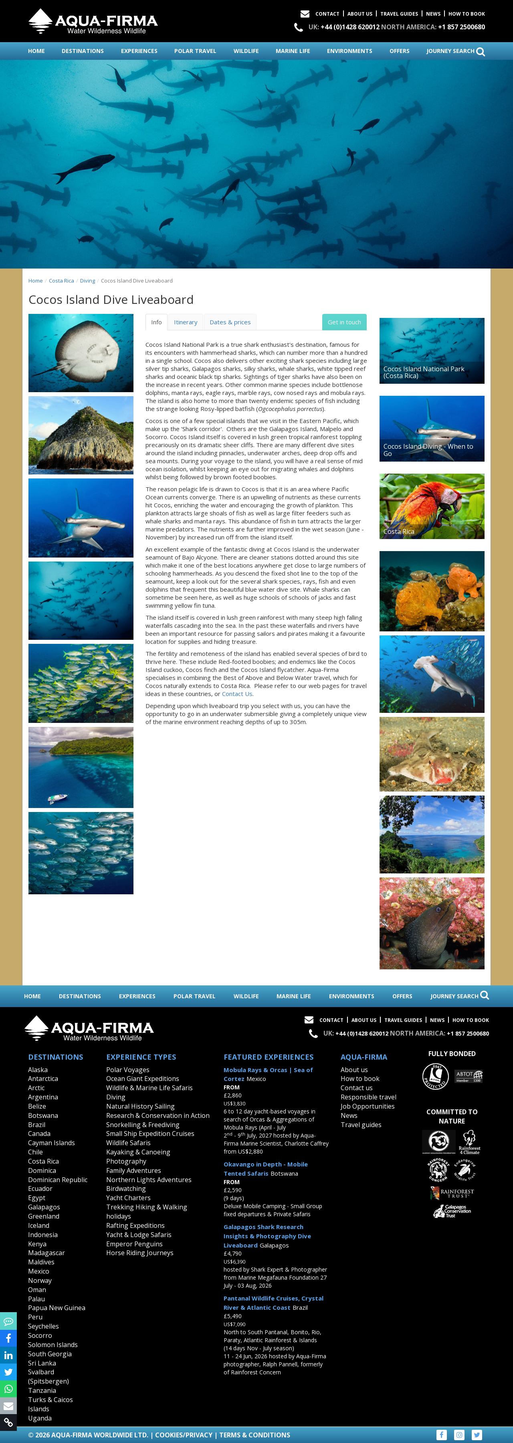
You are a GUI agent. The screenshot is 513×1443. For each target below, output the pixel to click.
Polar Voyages (127, 1069)
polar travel (195, 51)
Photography (126, 1161)
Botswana (43, 1115)
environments (349, 51)
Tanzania (42, 1390)
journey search (455, 51)
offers (400, 51)
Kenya (37, 1243)
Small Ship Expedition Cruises (150, 1133)
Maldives (41, 1262)
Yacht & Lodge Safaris (139, 1234)
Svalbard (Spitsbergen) (48, 1377)
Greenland (43, 1216)
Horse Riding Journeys (140, 1252)
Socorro (40, 1335)
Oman (37, 1289)
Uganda (40, 1418)
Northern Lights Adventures (149, 1179)
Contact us (357, 1087)
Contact (327, 13)
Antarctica (43, 1078)
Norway (40, 1280)
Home (35, 280)
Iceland (38, 1225)
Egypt (36, 1197)
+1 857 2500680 (461, 26)
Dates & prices (230, 322)
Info (156, 322)
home (36, 51)
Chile (35, 1152)
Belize (37, 1106)
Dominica (42, 1170)
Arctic (36, 1087)
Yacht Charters (128, 1197)
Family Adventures (133, 1170)
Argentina (43, 1097)
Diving (87, 280)
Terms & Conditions (254, 1435)
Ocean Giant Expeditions (142, 1078)
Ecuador (40, 1188)
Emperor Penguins (134, 1243)
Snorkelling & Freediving (143, 1124)
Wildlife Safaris (128, 1142)
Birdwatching (126, 1188)
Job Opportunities (368, 1106)
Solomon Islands (53, 1344)
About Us (359, 13)
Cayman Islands (51, 1142)
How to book (466, 13)
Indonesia (43, 1234)
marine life (293, 51)
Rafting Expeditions (135, 1225)
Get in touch (344, 322)
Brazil (36, 1124)
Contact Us (237, 694)
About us (354, 1069)
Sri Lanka (42, 1363)
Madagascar (46, 1252)
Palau (36, 1298)
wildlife (246, 51)
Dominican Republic (57, 1179)
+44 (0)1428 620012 (350, 26)
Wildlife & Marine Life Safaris (149, 1087)
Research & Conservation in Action (158, 1115)
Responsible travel (368, 1097)
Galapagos (44, 1207)
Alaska (38, 1069)
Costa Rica (61, 280)
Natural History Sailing (140, 1106)
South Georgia (50, 1353)
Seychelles (43, 1326)
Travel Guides (399, 13)
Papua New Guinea (56, 1307)
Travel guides (361, 1124)
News (433, 13)
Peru (35, 1317)
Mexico (38, 1271)
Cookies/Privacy (183, 1435)
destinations (83, 51)
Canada (39, 1133)
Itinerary (186, 322)
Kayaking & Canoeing (138, 1152)
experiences (139, 51)
